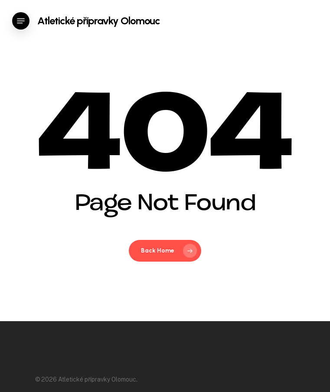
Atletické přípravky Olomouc (98, 21)
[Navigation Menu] (20, 21)
